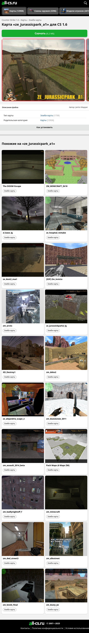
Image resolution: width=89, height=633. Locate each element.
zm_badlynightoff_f (12, 511)
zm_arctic (7, 325)
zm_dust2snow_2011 (56, 418)
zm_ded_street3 (10, 558)
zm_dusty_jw (52, 604)
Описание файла (10, 107)
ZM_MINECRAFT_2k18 (56, 186)
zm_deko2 (51, 372)
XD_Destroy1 (9, 372)
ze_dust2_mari (10, 279)
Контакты (25, 628)
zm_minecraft (53, 511)
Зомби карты (49, 115)
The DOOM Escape (12, 186)
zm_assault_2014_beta (14, 465)
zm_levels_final (10, 604)
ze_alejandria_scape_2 (14, 418)
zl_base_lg (8, 232)
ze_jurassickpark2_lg (56, 325)
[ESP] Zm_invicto (54, 279)
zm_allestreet (53, 558)
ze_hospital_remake (56, 232)
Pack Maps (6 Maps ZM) (57, 465)
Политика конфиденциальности (47, 628)
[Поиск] (85, 3)
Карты (47, 120)
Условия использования (77, 628)
